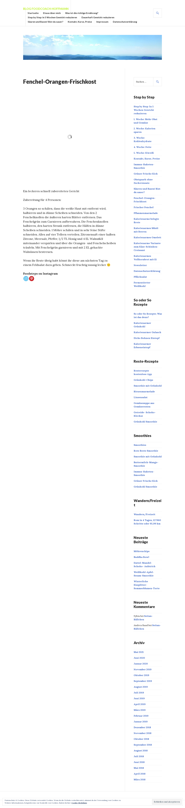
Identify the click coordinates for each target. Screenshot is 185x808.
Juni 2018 (139, 762)
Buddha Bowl (141, 557)
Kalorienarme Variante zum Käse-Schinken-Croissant (147, 247)
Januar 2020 (141, 663)
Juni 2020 (139, 657)
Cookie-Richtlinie (79, 803)
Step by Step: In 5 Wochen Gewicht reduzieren (52, 17)
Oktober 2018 (141, 738)
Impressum (102, 21)
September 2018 (143, 744)
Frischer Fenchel (143, 207)
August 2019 (141, 686)
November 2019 (142, 669)
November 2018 (142, 733)
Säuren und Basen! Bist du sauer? (45, 21)
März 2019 (140, 710)
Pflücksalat (140, 276)
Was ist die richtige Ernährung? (81, 13)
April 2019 (140, 704)
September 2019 (143, 681)
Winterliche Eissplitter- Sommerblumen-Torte (147, 585)
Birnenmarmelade (144, 391)
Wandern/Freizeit (144, 514)
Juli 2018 (139, 756)
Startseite (33, 13)
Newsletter (140, 265)
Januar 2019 (141, 721)
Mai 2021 (139, 652)
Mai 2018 (139, 767)
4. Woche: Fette (142, 147)
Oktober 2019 (141, 675)
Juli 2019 (139, 692)
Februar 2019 (141, 715)
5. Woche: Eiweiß (144, 152)
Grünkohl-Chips (143, 379)
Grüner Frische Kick (146, 173)
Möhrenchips (141, 551)
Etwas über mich (52, 13)
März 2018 (139, 779)
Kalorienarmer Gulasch (147, 332)
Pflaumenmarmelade (146, 213)
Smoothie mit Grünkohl (148, 385)
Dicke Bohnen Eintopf (146, 338)
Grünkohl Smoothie (145, 421)
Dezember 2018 (142, 727)
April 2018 (139, 773)
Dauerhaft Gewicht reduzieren (98, 17)
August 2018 (141, 750)
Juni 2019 (139, 698)
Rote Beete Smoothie (146, 450)
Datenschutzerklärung (125, 21)
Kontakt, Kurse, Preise (80, 21)
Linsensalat (140, 397)
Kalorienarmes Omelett (147, 237)
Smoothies (140, 444)
